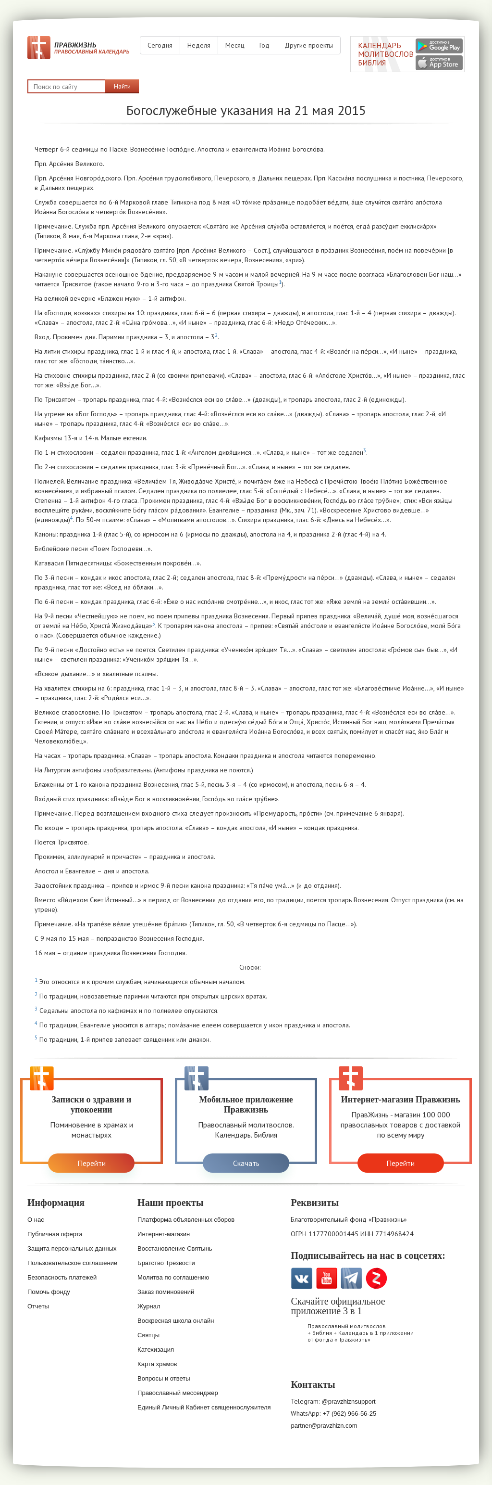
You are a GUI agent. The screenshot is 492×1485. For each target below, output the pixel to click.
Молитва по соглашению (173, 1277)
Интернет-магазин (163, 1234)
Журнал (148, 1306)
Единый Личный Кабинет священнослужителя (204, 1407)
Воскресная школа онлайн (175, 1320)
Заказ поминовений (165, 1291)
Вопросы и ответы (163, 1378)
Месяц (235, 45)
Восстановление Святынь (174, 1248)
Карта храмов (157, 1364)
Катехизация (155, 1349)
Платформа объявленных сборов (185, 1219)
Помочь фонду (48, 1291)
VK (301, 1278)
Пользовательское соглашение (72, 1263)
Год (264, 45)
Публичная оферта (55, 1234)
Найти (122, 86)
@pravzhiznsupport (348, 1401)
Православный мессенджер (177, 1392)
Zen (376, 1278)
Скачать (246, 1163)
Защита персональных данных (72, 1248)
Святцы (148, 1335)
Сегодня (160, 45)
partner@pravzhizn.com (324, 1425)
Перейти (91, 1163)
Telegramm (351, 1278)
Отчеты (38, 1306)
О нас (35, 1219)
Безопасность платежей (62, 1277)
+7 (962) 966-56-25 (349, 1413)
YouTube (326, 1278)
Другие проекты (308, 45)
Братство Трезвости (166, 1263)
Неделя (198, 45)
